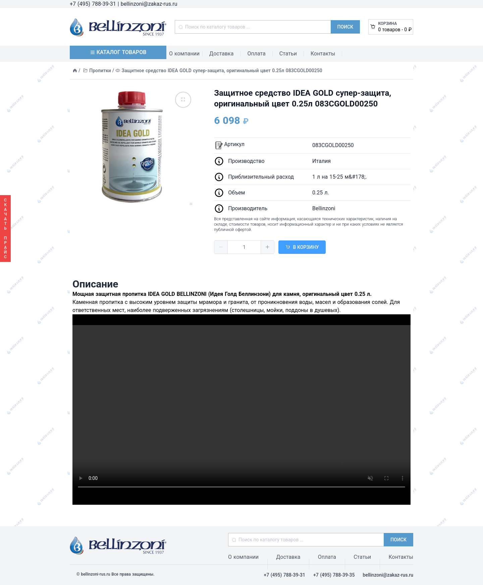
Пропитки (100, 70)
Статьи (288, 53)
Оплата (256, 53)
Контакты (323, 53)
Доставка (221, 53)
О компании (184, 53)
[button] (221, 247)
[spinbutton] (244, 247)
